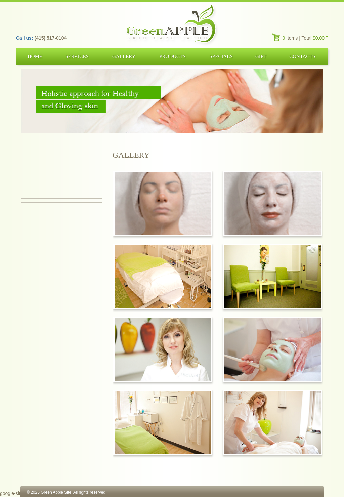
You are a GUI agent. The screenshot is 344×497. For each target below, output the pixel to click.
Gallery (123, 56)
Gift (260, 56)
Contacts (302, 56)
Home (35, 56)
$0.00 (319, 38)
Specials (221, 56)
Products (172, 56)
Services (77, 56)
